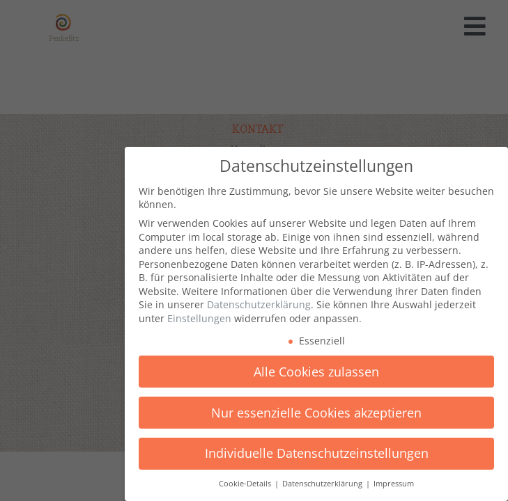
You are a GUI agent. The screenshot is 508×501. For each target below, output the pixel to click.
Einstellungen (199, 318)
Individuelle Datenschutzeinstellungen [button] (317, 453)
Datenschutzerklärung (259, 304)
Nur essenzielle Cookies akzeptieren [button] (316, 412)
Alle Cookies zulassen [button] (316, 371)
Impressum (394, 483)
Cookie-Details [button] (246, 483)
